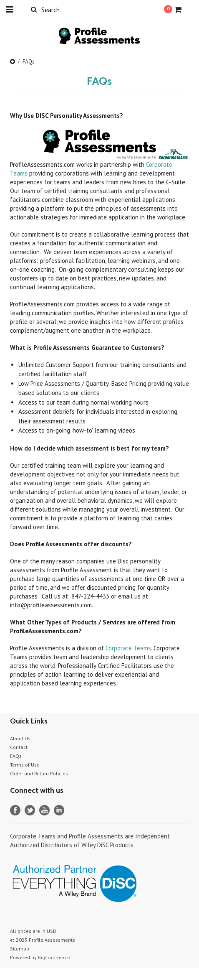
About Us (20, 738)
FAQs (16, 756)
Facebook (15, 810)
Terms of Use (25, 765)
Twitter (30, 810)
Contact (19, 747)
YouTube (44, 810)
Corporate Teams (128, 648)
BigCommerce (54, 957)
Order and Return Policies (39, 773)
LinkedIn (59, 810)
